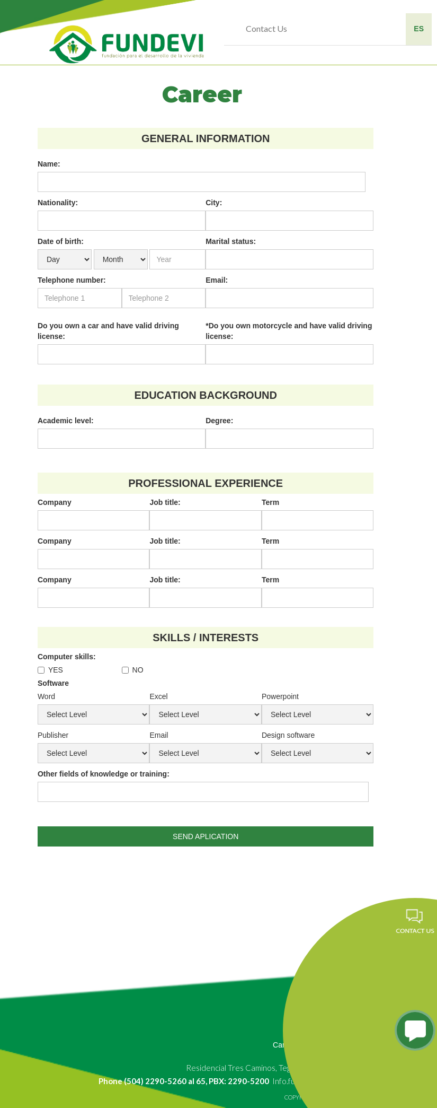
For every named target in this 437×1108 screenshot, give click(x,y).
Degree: (219, 420)
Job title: (164, 502)
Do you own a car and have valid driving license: (108, 331)
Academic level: (66, 420)
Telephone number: (72, 280)
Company (55, 502)
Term (270, 502)
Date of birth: (61, 241)
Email (158, 735)
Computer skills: (67, 656)
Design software (288, 735)
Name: (49, 164)
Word (46, 696)
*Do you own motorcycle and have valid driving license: (289, 331)
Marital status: (231, 241)
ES (419, 28)
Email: (217, 280)
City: (214, 202)
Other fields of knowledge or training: (104, 774)
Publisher (53, 735)
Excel (158, 696)
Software (53, 683)
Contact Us (266, 28)
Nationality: (58, 202)
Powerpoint (280, 696)
